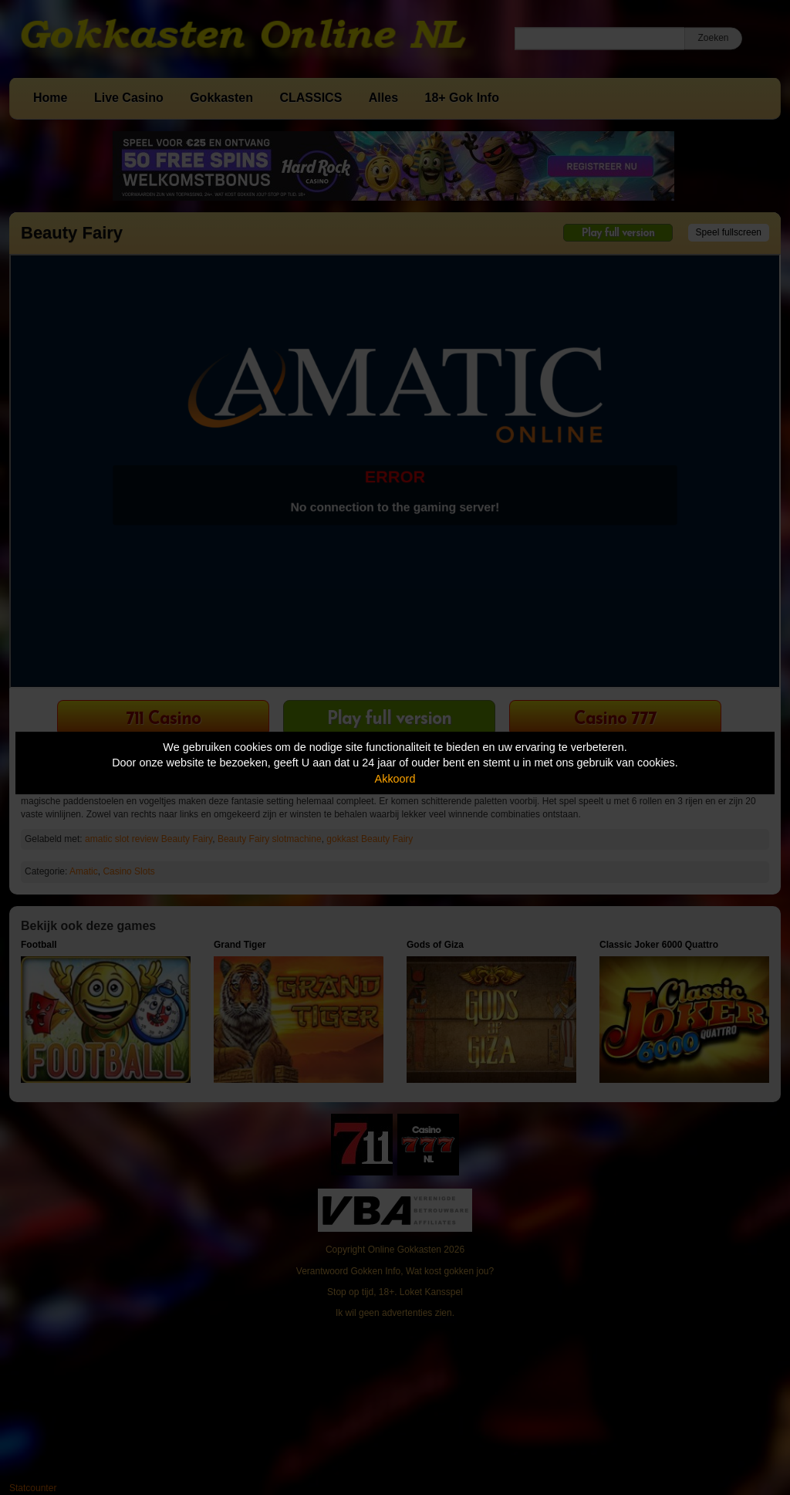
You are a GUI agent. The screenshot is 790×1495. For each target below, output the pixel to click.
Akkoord (395, 779)
